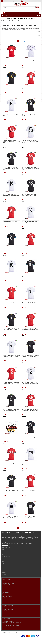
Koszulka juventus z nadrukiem (8, 580)
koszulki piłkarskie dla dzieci (10, 543)
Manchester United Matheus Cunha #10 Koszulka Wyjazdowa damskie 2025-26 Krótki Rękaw (11, 276)
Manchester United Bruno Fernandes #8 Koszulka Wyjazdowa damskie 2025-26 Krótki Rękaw (11, 114)
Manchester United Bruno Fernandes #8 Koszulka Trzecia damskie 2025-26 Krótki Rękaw (29, 114)
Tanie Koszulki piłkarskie (21, 632)
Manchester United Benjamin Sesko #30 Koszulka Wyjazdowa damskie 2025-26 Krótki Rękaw (30, 141)
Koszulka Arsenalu (8, 540)
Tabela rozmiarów (5, 552)
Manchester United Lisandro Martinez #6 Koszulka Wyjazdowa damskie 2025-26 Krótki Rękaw (30, 222)
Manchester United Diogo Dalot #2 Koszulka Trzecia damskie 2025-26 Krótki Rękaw (11, 410)
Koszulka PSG (14, 540)
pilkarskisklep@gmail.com (28, 1)
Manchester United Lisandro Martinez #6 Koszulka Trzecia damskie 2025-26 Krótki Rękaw (10, 249)
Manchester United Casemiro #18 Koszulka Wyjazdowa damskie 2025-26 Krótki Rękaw (10, 517)
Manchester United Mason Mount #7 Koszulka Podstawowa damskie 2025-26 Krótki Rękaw (11, 302)
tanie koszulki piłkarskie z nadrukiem (9, 623)
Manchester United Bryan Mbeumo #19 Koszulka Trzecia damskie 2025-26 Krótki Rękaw (29, 195)
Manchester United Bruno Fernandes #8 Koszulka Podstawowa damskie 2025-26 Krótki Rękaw (30, 88)
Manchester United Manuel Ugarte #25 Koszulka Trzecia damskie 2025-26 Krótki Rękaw (10, 491)
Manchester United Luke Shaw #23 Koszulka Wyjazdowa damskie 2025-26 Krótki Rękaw (11, 437)
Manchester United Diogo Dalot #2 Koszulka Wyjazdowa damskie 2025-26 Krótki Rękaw (30, 383)
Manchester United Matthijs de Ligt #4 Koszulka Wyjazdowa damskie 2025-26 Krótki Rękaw (11, 356)
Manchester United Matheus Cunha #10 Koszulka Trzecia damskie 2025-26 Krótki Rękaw (29, 276)
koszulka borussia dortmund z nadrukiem (10, 582)
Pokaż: (39, 35)
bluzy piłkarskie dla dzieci (7, 618)
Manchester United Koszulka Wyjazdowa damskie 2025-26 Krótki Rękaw (29, 60)
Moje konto (4, 569)
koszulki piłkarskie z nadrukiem (8, 619)
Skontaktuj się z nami (6, 551)
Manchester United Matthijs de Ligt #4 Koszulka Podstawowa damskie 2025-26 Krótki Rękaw (30, 329)
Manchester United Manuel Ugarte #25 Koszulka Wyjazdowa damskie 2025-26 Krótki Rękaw (30, 464)
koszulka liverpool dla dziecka (8, 606)
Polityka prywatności (6, 547)
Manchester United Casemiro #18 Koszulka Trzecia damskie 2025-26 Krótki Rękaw (30, 517)
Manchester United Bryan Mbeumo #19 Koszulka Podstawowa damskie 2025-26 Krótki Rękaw (30, 168)
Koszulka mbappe (5, 592)
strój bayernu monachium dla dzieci (9, 608)
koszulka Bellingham (6, 599)
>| (24, 41)
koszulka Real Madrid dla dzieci (8, 605)
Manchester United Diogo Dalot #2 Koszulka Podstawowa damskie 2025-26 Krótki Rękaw (11, 383)
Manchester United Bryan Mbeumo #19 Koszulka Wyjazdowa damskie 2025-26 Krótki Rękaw (11, 195)
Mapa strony (4, 564)
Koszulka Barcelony (22, 538)
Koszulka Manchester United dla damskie (11, 20)
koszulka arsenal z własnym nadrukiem (9, 586)
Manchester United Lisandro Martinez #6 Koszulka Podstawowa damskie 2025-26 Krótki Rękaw (11, 222)
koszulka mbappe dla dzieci (7, 609)
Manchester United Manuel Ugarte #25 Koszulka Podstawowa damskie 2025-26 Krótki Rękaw (11, 464)
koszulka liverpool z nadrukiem (8, 583)
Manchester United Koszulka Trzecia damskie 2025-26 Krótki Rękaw (11, 87)
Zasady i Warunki (5, 558)
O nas (3, 559)
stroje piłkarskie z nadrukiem (7, 621)
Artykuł (3, 576)
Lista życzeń (4, 572)
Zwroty (3, 554)
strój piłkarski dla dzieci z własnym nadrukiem (11, 625)
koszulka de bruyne (6, 595)
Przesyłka (3, 549)
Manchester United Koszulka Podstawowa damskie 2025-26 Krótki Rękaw (10, 60)
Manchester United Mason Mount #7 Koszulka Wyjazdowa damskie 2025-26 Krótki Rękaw (30, 302)
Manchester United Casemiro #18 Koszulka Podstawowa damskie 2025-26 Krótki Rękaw (30, 490)
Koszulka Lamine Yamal (6, 593)
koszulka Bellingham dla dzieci (8, 612)
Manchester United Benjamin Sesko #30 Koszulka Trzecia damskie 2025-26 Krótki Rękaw (10, 168)
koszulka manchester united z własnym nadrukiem (12, 584)
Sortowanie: (38, 31)
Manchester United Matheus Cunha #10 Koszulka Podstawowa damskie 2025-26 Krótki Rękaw (30, 249)
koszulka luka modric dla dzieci (8, 610)
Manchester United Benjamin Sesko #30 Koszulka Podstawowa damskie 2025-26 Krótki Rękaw (11, 141)
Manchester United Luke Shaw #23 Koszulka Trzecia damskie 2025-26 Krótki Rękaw (30, 437)
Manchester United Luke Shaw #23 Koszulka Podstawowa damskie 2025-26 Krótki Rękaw (30, 410)
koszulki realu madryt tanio (7, 579)
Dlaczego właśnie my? (6, 556)
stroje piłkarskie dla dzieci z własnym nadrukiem (11, 622)
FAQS (3, 561)
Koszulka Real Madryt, (14, 538)
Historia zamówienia (6, 570)
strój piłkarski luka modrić (7, 596)
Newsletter (4, 574)
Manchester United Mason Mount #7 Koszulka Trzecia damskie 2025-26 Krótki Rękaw (11, 329)
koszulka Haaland (5, 597)
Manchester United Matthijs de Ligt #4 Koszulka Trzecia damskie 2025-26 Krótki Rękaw (30, 356)
